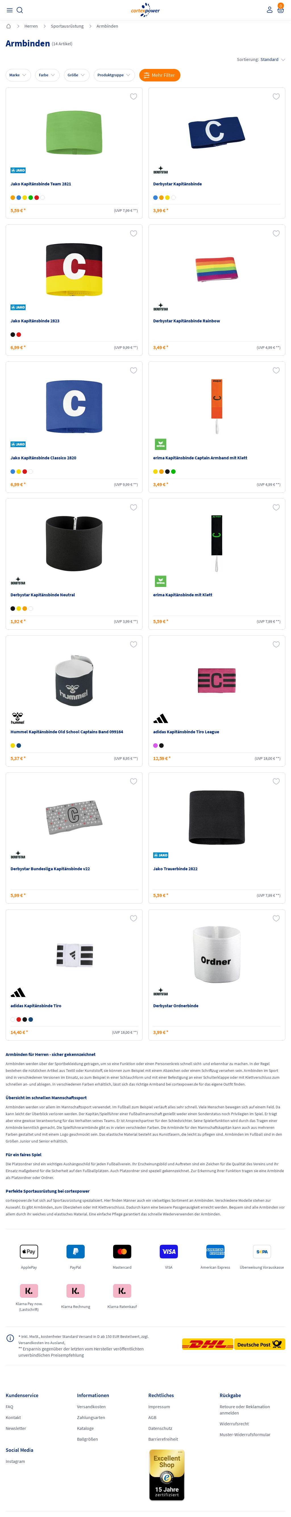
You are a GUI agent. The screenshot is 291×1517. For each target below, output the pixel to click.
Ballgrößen (87, 1439)
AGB (152, 1418)
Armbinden (107, 26)
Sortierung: (261, 59)
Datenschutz (160, 1429)
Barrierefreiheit (163, 1439)
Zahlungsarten (91, 1418)
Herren (31, 26)
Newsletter (16, 1429)
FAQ (9, 1407)
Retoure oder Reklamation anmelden (245, 1410)
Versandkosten (91, 1407)
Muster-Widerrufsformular (245, 1435)
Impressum (159, 1407)
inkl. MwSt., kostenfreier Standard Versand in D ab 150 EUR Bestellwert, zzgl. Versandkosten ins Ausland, (92, 1340)
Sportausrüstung (67, 26)
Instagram (15, 1462)
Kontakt (13, 1418)
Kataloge (85, 1429)
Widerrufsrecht (234, 1424)
